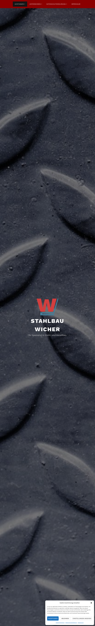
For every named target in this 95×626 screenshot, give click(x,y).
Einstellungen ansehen (82, 618)
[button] (91, 603)
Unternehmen (35, 4)
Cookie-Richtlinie (60, 622)
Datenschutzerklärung (71, 622)
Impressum (81, 622)
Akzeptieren (53, 618)
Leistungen (19, 4)
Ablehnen (65, 618)
